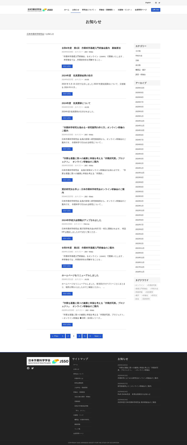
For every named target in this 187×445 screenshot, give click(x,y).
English (148, 2)
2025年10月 (139, 88)
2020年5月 (139, 253)
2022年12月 (139, 210)
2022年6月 (139, 229)
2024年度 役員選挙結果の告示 (77, 76)
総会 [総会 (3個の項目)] (137, 299)
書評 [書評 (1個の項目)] (137, 295)
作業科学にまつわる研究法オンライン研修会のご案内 (138, 378)
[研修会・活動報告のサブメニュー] (113, 9)
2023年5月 (139, 192)
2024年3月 (139, 159)
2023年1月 (139, 206)
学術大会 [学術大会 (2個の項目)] (154, 289)
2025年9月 (139, 92)
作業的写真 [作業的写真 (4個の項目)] (152, 285)
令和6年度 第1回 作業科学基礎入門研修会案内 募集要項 (91, 48)
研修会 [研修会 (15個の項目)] (145, 295)
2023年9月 (139, 177)
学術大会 (86, 225)
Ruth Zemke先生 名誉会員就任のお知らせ (134, 394)
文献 (137, 60)
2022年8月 (139, 220)
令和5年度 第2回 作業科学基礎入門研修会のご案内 (88, 249)
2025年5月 (139, 107)
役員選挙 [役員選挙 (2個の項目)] (149, 292)
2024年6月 (139, 144)
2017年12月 (139, 267)
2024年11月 (139, 126)
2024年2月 (139, 163)
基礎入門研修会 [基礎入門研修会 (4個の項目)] (142, 289)
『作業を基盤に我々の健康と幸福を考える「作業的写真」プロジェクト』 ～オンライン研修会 (138, 369)
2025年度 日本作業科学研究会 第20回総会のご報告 (137, 402)
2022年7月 (139, 225)
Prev (55, 338)
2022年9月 (139, 215)
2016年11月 (139, 272)
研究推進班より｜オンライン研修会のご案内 (134, 386)
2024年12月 (139, 121)
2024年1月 (139, 168)
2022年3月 (139, 239)
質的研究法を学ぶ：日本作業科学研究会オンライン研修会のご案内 (93, 192)
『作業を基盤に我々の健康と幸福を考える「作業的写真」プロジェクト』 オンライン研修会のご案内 (93, 161)
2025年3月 (139, 111)
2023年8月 (139, 182)
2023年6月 (139, 187)
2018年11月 (139, 262)
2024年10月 (139, 130)
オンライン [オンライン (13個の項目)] (140, 285)
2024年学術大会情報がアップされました (81, 221)
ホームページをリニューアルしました (80, 277)
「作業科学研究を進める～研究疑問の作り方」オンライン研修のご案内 (93, 130)
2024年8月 (139, 135)
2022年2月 (139, 243)
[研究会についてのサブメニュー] (94, 9)
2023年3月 (139, 196)
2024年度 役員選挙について (76, 103)
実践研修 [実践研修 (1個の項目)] (139, 292)
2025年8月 (139, 97)
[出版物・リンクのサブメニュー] (130, 9)
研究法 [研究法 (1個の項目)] (154, 295)
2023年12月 (139, 173)
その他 (138, 51)
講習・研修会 (89, 52)
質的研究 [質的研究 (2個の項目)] (146, 299)
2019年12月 (139, 257)
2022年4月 (139, 234)
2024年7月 (139, 140)
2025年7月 (139, 102)
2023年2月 (139, 201)
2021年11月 (139, 248)
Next (98, 338)
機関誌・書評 (140, 70)
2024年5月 (139, 149)
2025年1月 (139, 116)
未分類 (87, 80)
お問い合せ (155, 10)
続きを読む (67, 66)
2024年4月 (139, 154)
